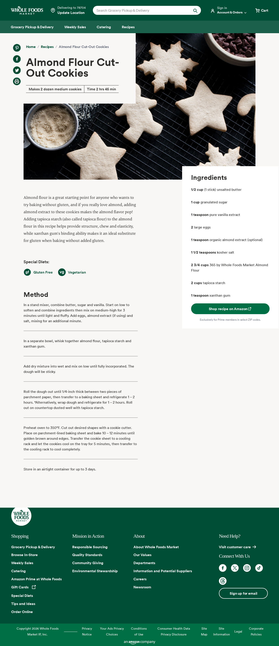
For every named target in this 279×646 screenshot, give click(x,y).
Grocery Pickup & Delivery (33, 546)
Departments (144, 562)
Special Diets (22, 595)
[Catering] (104, 27)
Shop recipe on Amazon (230, 308)
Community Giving (87, 562)
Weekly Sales (22, 562)
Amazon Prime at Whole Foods (36, 578)
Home (31, 46)
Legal (238, 631)
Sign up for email (243, 593)
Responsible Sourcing (90, 546)
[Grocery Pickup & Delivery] (32, 27)
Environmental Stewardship (95, 570)
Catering (18, 570)
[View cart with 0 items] (261, 10)
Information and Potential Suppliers (162, 570)
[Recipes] (128, 27)
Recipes (47, 46)
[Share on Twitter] (17, 70)
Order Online (22, 611)
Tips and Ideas (23, 603)
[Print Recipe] (17, 81)
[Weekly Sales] (75, 27)
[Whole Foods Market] (27, 10)
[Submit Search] (195, 10)
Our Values (142, 554)
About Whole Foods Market (156, 546)
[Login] (229, 10)
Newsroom (142, 587)
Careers (139, 578)
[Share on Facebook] (17, 59)
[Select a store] (68, 10)
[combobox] (141, 10)
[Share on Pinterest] (17, 48)
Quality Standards (87, 554)
